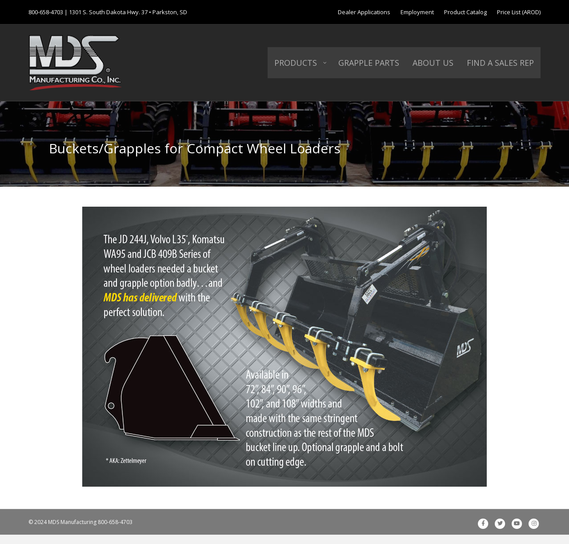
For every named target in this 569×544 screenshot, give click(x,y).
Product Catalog (465, 12)
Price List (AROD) (519, 12)
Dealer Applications (364, 12)
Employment (417, 12)
